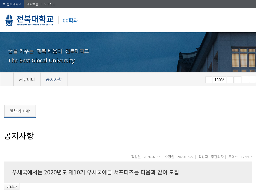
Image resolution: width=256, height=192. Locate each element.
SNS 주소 (252, 79)
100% (219, 79)
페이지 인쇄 (245, 79)
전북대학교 (12, 4)
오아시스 (49, 4)
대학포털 (32, 4)
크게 (230, 79)
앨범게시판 (20, 111)
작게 (208, 79)
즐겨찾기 (237, 79)
